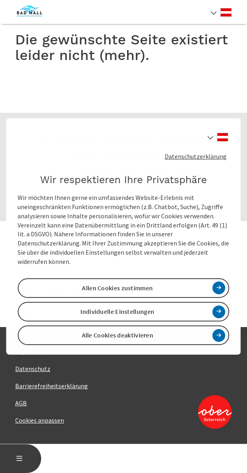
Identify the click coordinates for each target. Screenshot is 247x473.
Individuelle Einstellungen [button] (117, 311)
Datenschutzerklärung (196, 156)
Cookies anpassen (39, 420)
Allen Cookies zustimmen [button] (117, 288)
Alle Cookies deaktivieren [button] (117, 335)
